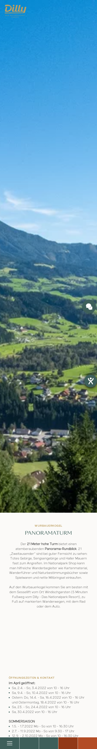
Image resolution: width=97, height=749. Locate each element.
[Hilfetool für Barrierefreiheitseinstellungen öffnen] (90, 381)
